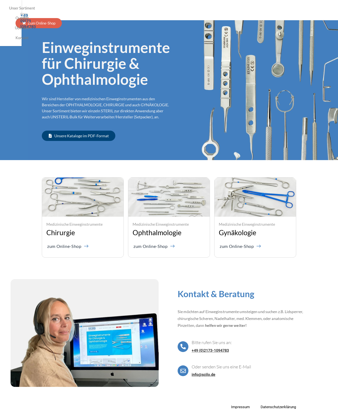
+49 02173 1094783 (278, 12)
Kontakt (177, 10)
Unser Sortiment (108, 10)
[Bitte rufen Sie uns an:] (183, 346)
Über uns (156, 10)
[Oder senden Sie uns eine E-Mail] (183, 370)
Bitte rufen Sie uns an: (212, 342)
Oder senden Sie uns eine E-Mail (221, 366)
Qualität (135, 10)
